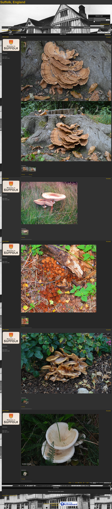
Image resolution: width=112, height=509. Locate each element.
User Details (56, 27)
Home (9, 27)
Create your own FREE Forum (51, 503)
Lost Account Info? (105, 24)
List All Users (25, 27)
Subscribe (107, 495)
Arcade (102, 27)
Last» (87, 482)
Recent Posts (87, 27)
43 (77, 482)
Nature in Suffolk (16, 30)
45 (79, 482)
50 (83, 482)
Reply (108, 32)
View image (23, 174)
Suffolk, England (6, 30)
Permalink (108, 37)
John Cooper (5, 36)
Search (40, 27)
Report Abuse (55, 505)
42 (75, 482)
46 (81, 482)
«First (70, 482)
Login (108, 19)
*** (110, 484)
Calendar (71, 27)
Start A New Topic (102, 32)
